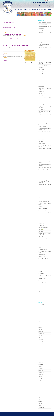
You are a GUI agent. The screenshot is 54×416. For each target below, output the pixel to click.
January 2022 (40, 364)
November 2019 (41, 407)
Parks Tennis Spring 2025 (42, 24)
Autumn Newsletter (41, 100)
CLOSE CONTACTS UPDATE (43, 195)
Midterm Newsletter (41, 254)
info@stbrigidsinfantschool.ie (45, 6)
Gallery (39, 296)
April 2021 (40, 380)
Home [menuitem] (16, 9)
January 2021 (40, 386)
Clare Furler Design (41, 414)
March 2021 (40, 382)
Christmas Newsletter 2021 (42, 159)
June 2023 (40, 335)
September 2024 (41, 319)
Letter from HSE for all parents (43, 83)
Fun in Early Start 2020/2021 (43, 238)
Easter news (40, 67)
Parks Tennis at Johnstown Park (43, 65)
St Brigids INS (24, 35)
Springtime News (41, 28)
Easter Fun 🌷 (40, 229)
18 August (5, 55)
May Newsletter (41, 60)
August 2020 (40, 395)
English (46, 0)
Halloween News (41, 71)
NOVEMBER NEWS (41, 93)
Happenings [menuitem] (43, 9)
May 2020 (40, 399)
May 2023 (40, 337)
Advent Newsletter (41, 273)
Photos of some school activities (43, 178)
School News (5, 21)
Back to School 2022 (41, 109)
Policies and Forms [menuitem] (27, 9)
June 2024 (40, 323)
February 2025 (40, 310)
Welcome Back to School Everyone (44, 280)
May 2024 (40, 325)
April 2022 (40, 358)
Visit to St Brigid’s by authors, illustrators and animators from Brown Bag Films (44, 132)
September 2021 (41, 372)
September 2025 (41, 304)
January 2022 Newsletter (42, 157)
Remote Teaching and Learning (43, 261)
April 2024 (40, 327)
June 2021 (40, 376)
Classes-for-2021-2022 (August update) (11, 38)
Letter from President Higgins (43, 215)
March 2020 (40, 403)
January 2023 (40, 339)
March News (40, 141)
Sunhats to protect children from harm (44, 26)
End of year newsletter (42, 126)
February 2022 (40, 362)
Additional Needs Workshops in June (44, 56)
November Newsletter (42, 187)
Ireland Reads (40, 30)
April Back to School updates (43, 227)
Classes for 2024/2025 (42, 50)
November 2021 (41, 368)
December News (41, 91)
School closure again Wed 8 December (44, 167)
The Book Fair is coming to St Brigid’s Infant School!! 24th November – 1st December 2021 (44, 181)
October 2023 (40, 331)
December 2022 (41, 341)
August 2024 (40, 321)
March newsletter (41, 69)
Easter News (40, 231)
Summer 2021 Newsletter (42, 208)
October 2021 (40, 370)
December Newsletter (42, 172)
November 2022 (41, 343)
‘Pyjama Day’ (40, 271)
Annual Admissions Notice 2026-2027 (44, 22)
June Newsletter (41, 58)
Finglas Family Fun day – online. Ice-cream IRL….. (16, 45)
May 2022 (40, 356)
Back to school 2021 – (9, 22)
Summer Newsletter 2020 (42, 285)
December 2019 (41, 405)
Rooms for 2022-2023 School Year (44, 119)
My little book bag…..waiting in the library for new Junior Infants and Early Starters (44, 115)
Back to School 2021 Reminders (9, 27)
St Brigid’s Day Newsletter (42, 256)
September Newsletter (42, 197)
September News (41, 73)
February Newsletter (41, 143)
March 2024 (40, 329)
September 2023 (41, 333)
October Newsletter (41, 193)
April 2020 (40, 401)
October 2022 (40, 345)
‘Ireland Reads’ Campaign (42, 240)
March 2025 (40, 308)
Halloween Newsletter (42, 95)
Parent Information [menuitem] (36, 9)
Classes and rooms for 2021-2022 (12, 34)
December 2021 (41, 366)
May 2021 (40, 378)
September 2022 (41, 347)
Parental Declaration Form (42, 249)
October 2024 (40, 317)
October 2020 (40, 393)
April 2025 (40, 306)
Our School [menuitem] (20, 9)
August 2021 (40, 374)
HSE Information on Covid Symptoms (44, 151)
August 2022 (40, 349)
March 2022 (40, 360)
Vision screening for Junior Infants (44, 210)
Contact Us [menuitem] (49, 9)
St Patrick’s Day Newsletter (42, 236)
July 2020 (40, 397)
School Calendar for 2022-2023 (43, 121)
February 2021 (40, 384)
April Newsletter (41, 139)
